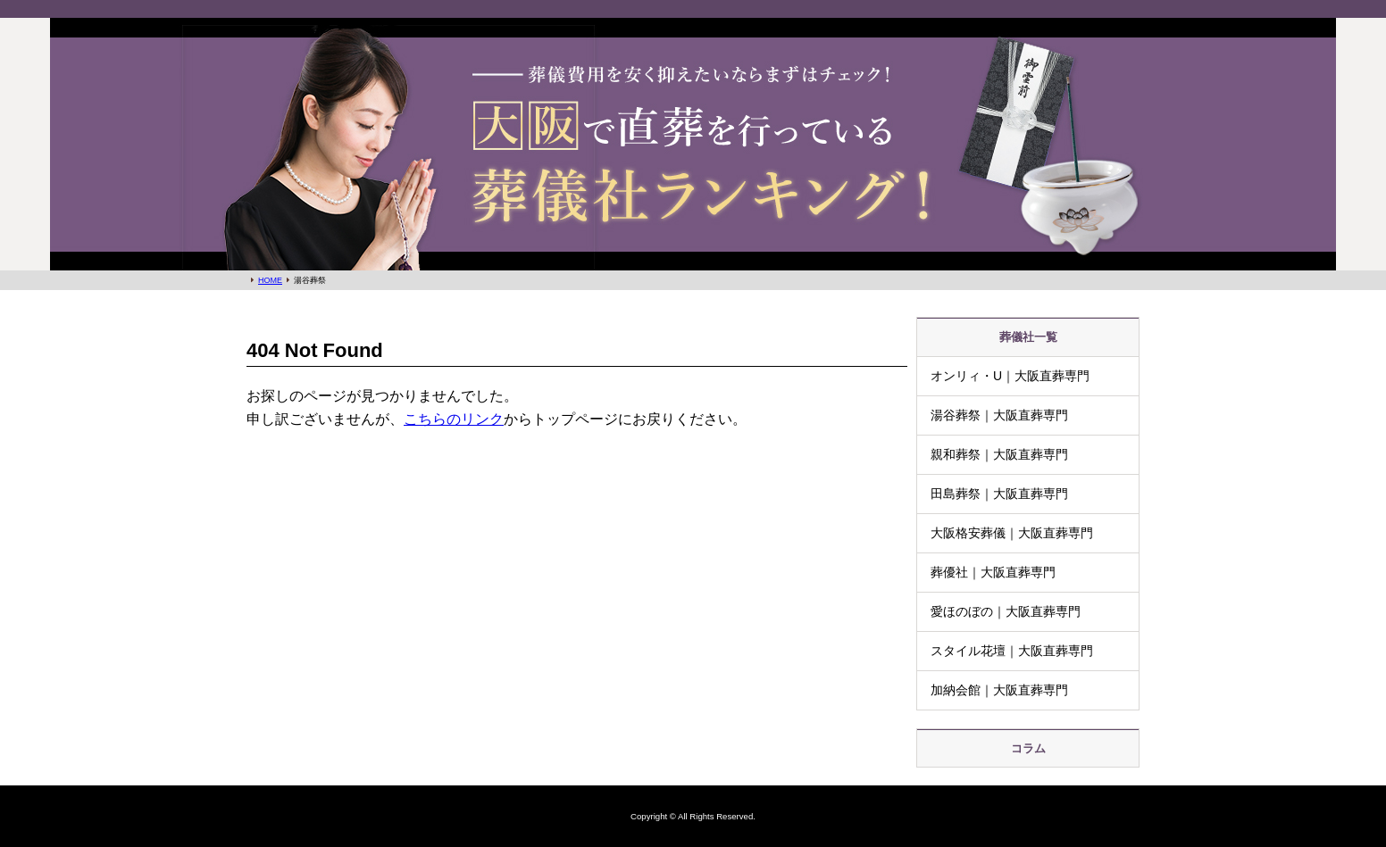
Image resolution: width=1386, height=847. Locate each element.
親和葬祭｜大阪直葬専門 (999, 454)
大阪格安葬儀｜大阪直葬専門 (1012, 533)
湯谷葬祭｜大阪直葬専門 (999, 415)
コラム (1028, 748)
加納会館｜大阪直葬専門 (999, 690)
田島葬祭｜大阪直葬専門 (999, 493)
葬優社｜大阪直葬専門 (993, 572)
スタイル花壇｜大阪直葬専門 (1012, 651)
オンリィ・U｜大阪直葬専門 (1010, 376)
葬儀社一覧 (1028, 337)
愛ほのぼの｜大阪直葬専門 (1006, 611)
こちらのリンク (454, 419)
